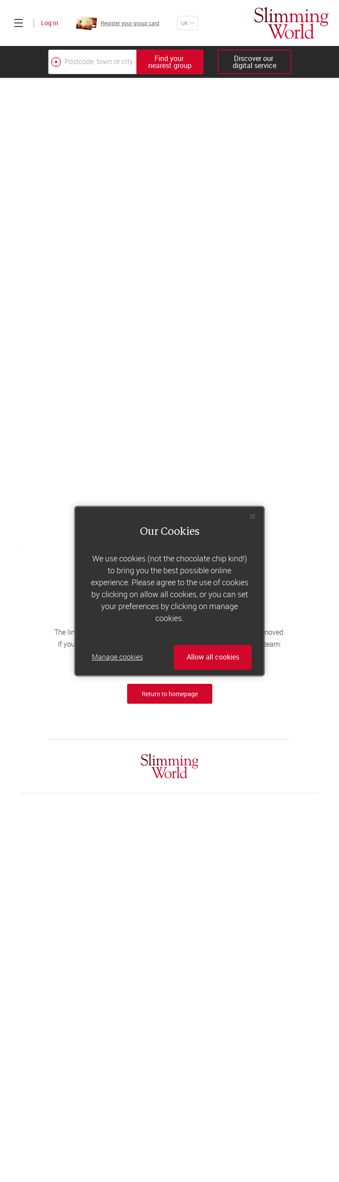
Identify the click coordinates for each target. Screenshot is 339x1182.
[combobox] (125, 62)
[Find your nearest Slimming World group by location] (56, 62)
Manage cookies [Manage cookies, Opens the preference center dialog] (117, 657)
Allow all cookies (213, 657)
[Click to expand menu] (18, 23)
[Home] (291, 23)
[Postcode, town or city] (92, 62)
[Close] (252, 516)
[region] (169, 591)
